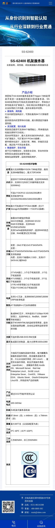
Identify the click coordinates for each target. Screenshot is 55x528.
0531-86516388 (37, 505)
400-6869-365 (37, 509)
